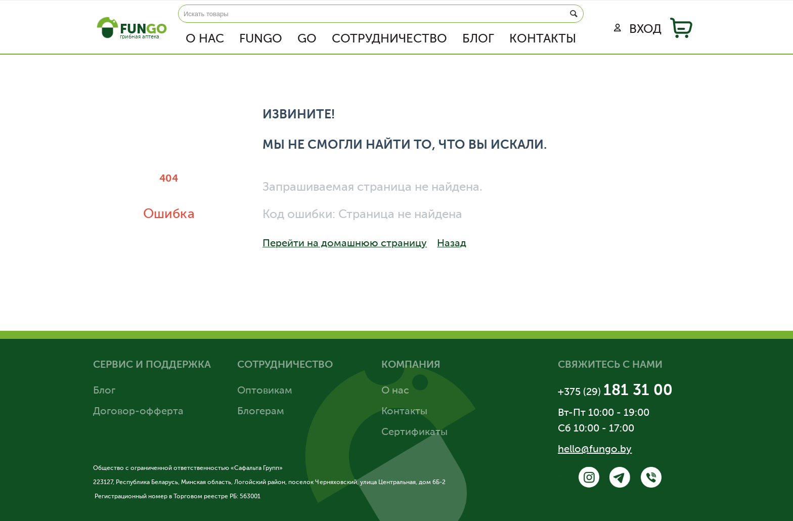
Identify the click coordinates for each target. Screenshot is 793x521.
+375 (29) (580, 392)
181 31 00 (638, 391)
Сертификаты (414, 432)
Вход (638, 29)
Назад (484, 243)
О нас (205, 39)
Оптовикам (264, 391)
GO (307, 39)
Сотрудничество (389, 39)
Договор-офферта (138, 412)
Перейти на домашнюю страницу (359, 243)
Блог (478, 39)
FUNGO (260, 39)
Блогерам (260, 412)
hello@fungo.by (595, 450)
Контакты (542, 39)
